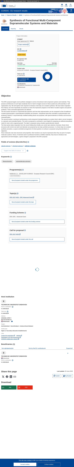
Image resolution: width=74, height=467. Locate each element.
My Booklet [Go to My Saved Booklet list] (67, 376)
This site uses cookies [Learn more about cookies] (25, 460)
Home (2, 15)
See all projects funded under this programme (25, 180)
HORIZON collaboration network (10, 339)
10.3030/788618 (21, 50)
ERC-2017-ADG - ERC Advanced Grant (21, 197)
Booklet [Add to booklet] (57, 376)
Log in (62, 5)
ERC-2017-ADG (15, 234)
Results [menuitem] (21, 28)
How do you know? (33, 1)
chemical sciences (17, 146)
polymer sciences (30, 146)
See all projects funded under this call (22, 239)
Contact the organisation (8, 335)
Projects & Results (12, 15)
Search (70, 5)
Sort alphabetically (7, 348)
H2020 (20, 15)
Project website (23, 44)
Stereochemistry (7, 161)
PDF (26, 387)
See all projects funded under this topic (23, 202)
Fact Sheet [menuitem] (5, 28)
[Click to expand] (67, 353)
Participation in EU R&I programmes (11, 337)
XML (10, 387)
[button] (66, 5)
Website (19, 335)
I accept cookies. (25, 464)
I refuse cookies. (49, 464)
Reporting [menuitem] (13, 28)
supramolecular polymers (23, 161)
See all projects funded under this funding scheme (26, 221)
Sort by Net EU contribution (37, 348)
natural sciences (6, 146)
